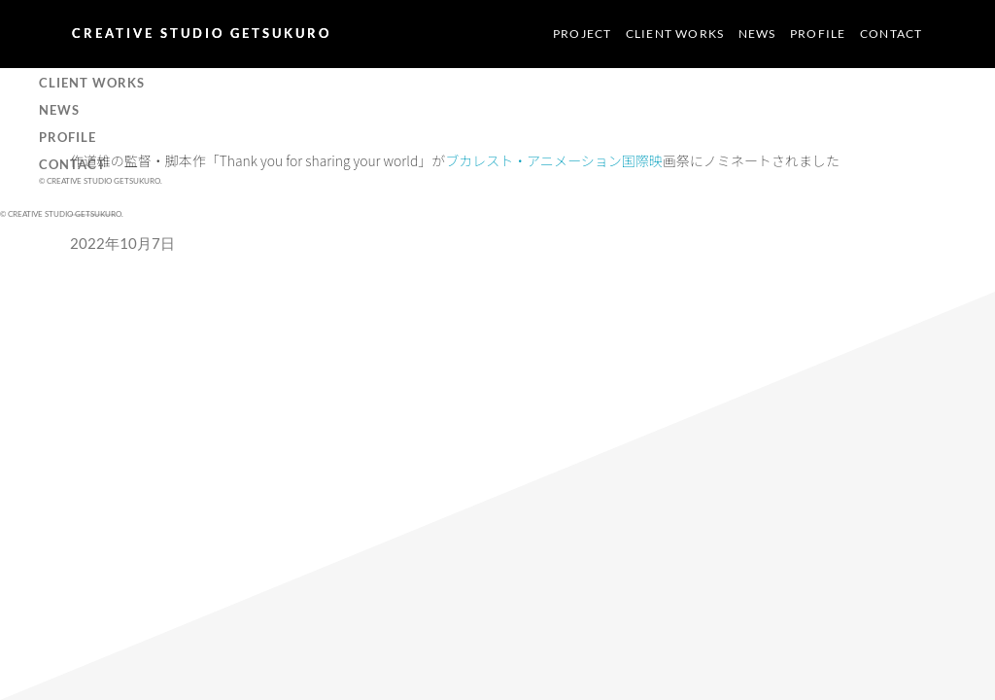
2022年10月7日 (122, 243)
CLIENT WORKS (675, 33)
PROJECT (582, 33)
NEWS (757, 33)
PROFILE (817, 33)
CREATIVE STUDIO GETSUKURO (201, 33)
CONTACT (891, 33)
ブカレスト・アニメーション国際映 (553, 160)
